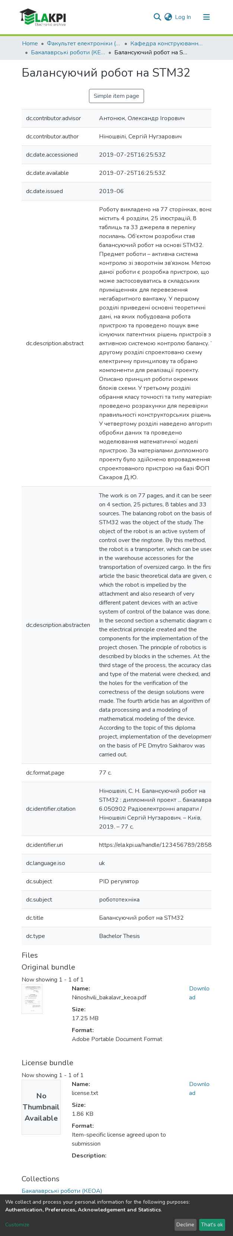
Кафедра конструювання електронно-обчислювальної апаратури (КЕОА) (167, 43)
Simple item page (116, 96)
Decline (185, 1224)
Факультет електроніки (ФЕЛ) (84, 43)
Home (30, 43)
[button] (168, 17)
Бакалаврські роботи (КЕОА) (68, 52)
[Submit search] (157, 17)
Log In (183, 17)
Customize (17, 1224)
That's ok (212, 1224)
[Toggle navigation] (206, 17)
